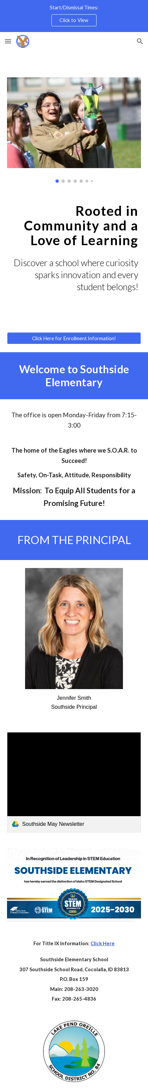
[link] (74, 782)
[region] (74, 16)
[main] (74, 225)
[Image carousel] (74, 130)
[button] (8, 41)
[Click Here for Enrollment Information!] (74, 338)
